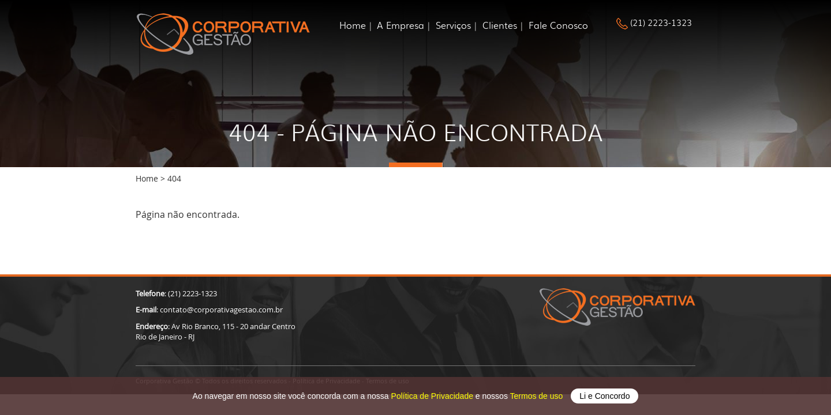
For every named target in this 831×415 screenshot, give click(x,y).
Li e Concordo (604, 396)
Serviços (453, 25)
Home (352, 25)
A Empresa (400, 25)
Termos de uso (538, 396)
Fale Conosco (558, 25)
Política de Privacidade (433, 396)
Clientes (499, 25)
